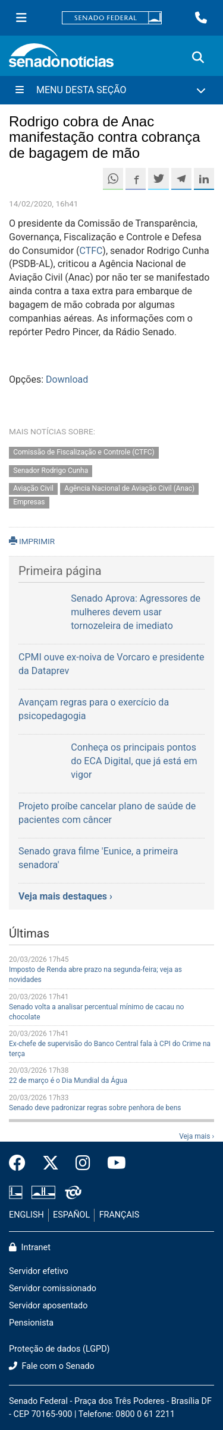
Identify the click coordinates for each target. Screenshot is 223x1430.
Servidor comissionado (52, 1288)
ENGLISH (26, 1215)
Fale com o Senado (52, 1366)
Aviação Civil (33, 489)
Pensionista (31, 1323)
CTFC (91, 250)
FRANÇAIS (119, 1215)
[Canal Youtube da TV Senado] (112, 1163)
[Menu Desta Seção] (111, 90)
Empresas (29, 502)
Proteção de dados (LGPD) (59, 1349)
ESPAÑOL (71, 1215)
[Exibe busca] (198, 57)
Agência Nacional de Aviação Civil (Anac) (129, 489)
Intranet (30, 1247)
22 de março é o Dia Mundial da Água (68, 1080)
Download (67, 379)
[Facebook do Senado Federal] (21, 1163)
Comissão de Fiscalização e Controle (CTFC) (83, 452)
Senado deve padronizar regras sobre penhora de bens (95, 1108)
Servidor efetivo (38, 1271)
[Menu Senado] (21, 18)
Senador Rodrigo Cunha (50, 470)
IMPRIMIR (32, 541)
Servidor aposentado (48, 1306)
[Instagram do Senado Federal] (83, 1163)
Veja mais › (196, 1136)
